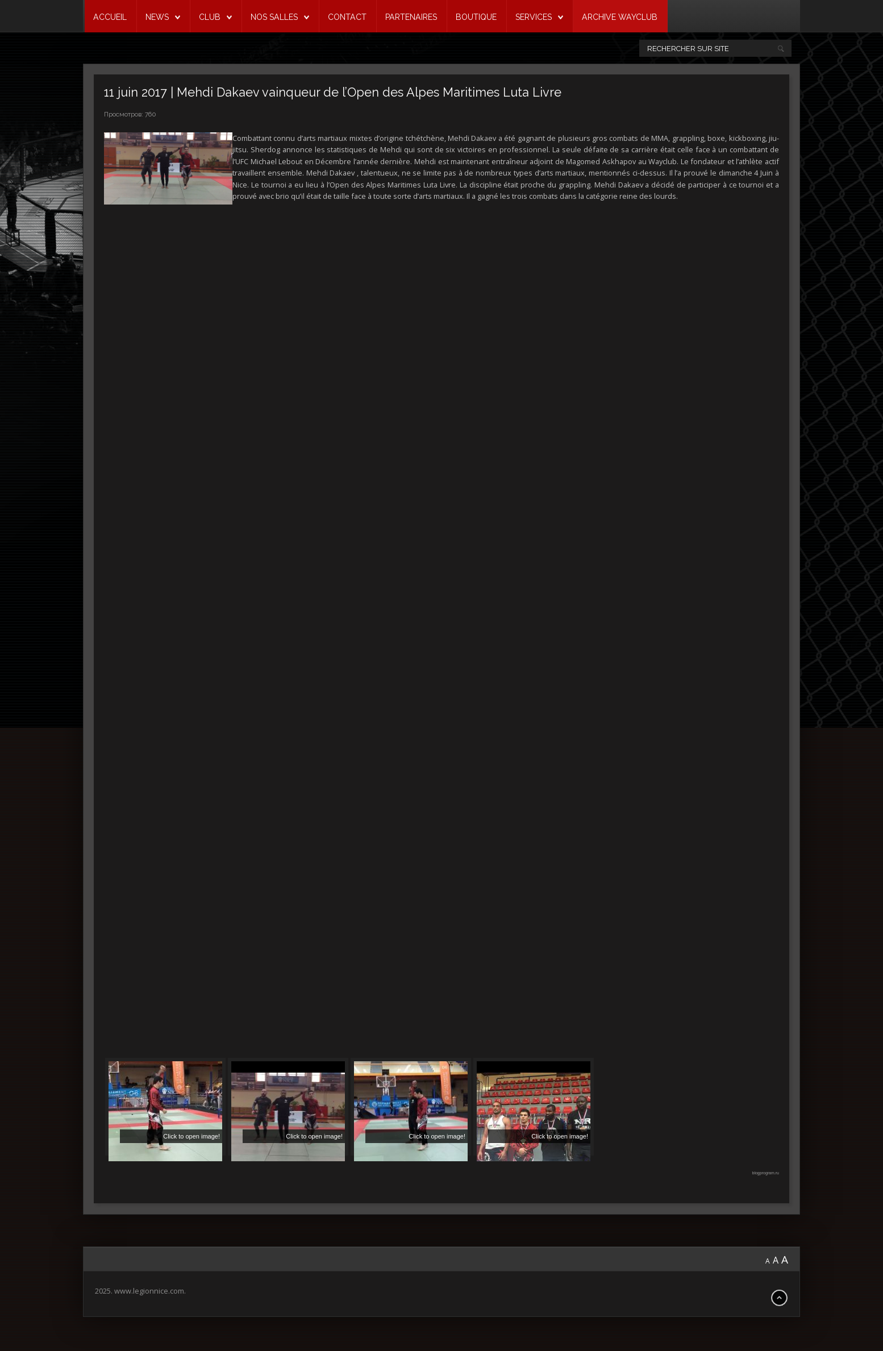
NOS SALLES (274, 17)
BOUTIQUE (476, 17)
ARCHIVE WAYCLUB (619, 17)
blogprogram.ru (765, 1173)
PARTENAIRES (411, 17)
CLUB (209, 17)
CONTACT (347, 17)
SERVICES (533, 17)
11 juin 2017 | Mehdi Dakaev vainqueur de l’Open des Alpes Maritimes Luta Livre (332, 92)
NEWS (157, 17)
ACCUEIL (110, 17)
